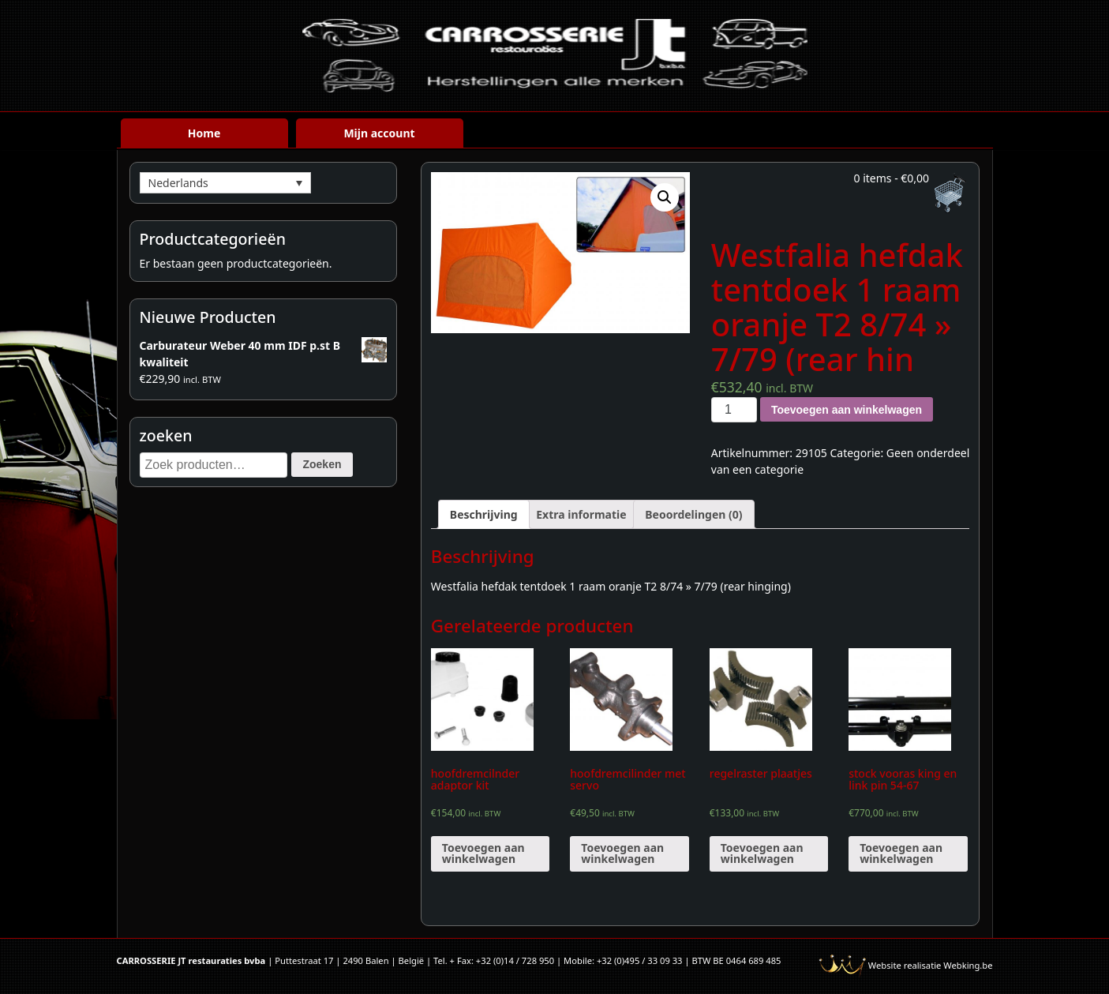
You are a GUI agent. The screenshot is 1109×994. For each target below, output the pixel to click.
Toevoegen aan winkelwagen (846, 409)
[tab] (484, 514)
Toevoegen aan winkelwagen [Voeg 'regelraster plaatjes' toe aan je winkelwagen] (762, 853)
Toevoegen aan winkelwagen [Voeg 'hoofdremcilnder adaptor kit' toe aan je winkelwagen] (483, 853)
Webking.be (967, 965)
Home (204, 133)
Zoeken (321, 464)
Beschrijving (484, 514)
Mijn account (378, 133)
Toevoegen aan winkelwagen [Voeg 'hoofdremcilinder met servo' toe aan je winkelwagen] (622, 853)
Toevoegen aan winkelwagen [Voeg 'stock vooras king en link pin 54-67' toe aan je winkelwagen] (901, 853)
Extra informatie (581, 514)
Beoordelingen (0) (693, 514)
